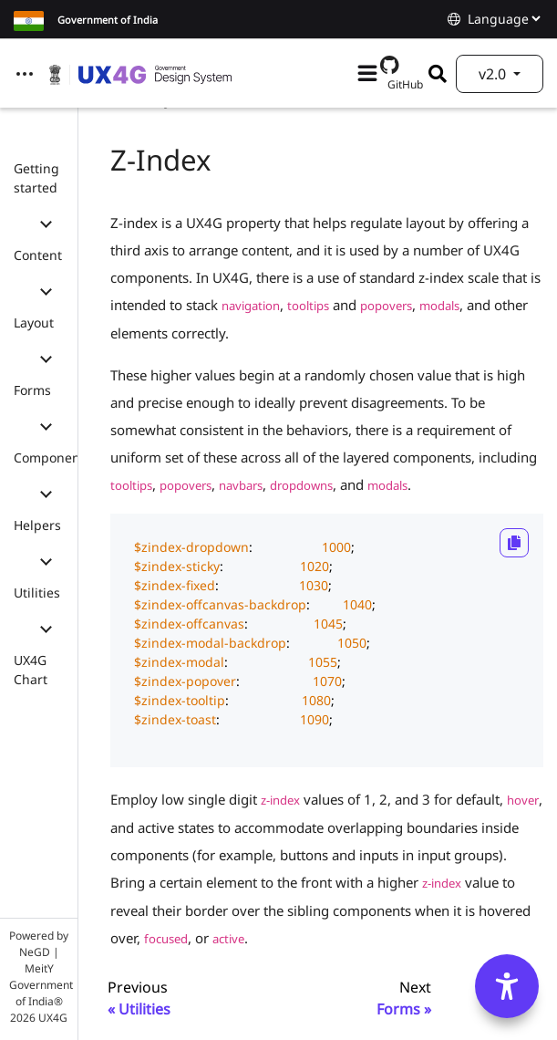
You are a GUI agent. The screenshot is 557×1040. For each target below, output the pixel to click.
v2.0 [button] (494, 74)
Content (38, 255)
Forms (32, 390)
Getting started (36, 178)
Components (52, 457)
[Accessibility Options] (507, 986)
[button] (46, 221)
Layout (34, 322)
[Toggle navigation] (25, 74)
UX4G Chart (30, 669)
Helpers (37, 525)
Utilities (37, 592)
